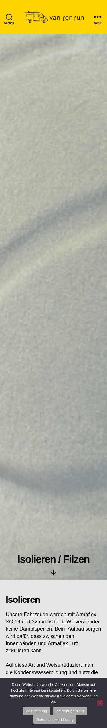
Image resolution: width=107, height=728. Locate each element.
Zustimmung (36, 711)
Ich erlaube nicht (70, 711)
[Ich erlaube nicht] (100, 703)
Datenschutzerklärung (55, 719)
